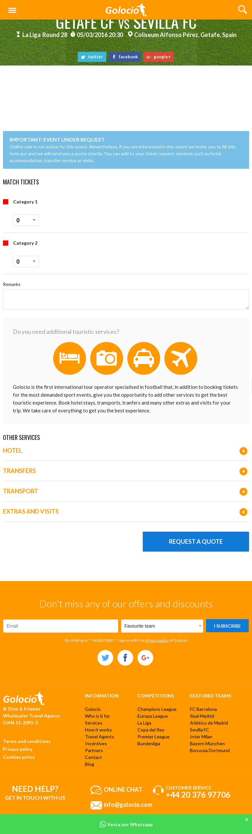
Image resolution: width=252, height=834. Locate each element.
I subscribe (227, 626)
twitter (92, 56)
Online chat (123, 789)
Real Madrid (202, 716)
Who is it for (97, 716)
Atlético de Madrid (209, 723)
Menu (11, 7)
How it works (98, 729)
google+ (159, 56)
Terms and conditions (27, 741)
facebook (125, 56)
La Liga (144, 723)
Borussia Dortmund (210, 750)
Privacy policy (157, 640)
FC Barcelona (203, 709)
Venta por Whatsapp (126, 824)
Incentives (96, 743)
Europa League (152, 716)
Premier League (153, 736)
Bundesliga (148, 743)
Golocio (93, 709)
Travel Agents (99, 736)
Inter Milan (201, 736)
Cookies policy (19, 757)
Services (93, 723)
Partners (94, 750)
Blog (89, 764)
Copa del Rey (150, 729)
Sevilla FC (199, 729)
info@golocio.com (128, 804)
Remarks (12, 284)
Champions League (157, 709)
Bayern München (207, 743)
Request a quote (196, 541)
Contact (93, 757)
